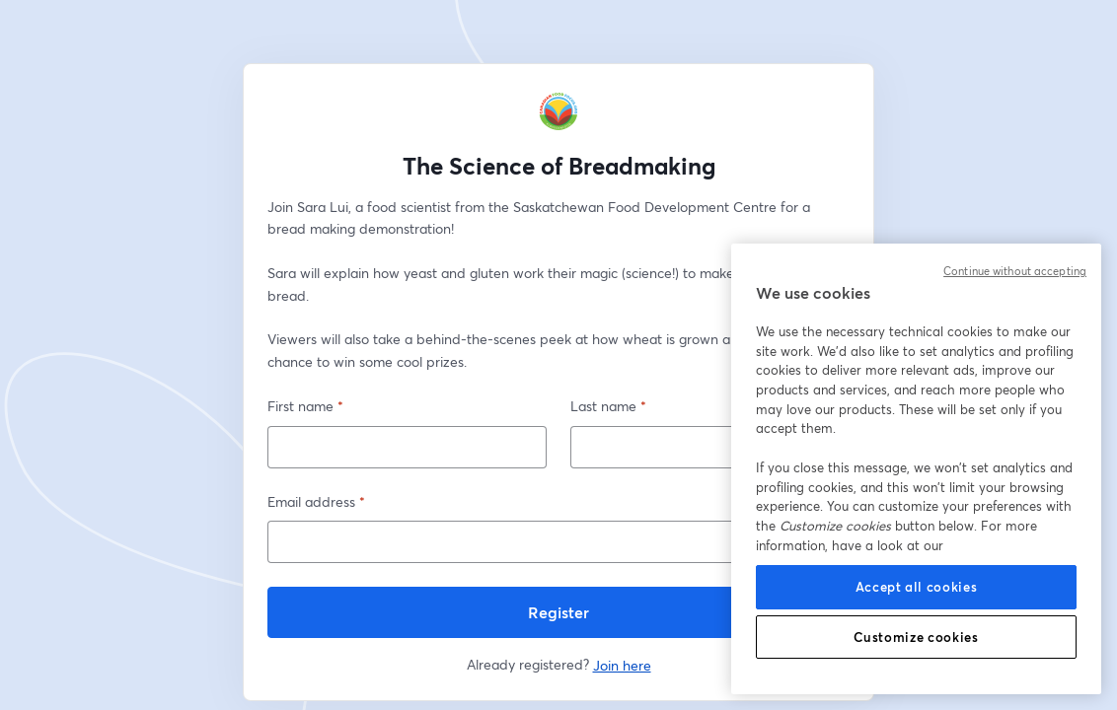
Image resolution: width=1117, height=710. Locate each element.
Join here (622, 665)
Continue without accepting (1014, 271)
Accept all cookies (917, 587)
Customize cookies (916, 637)
